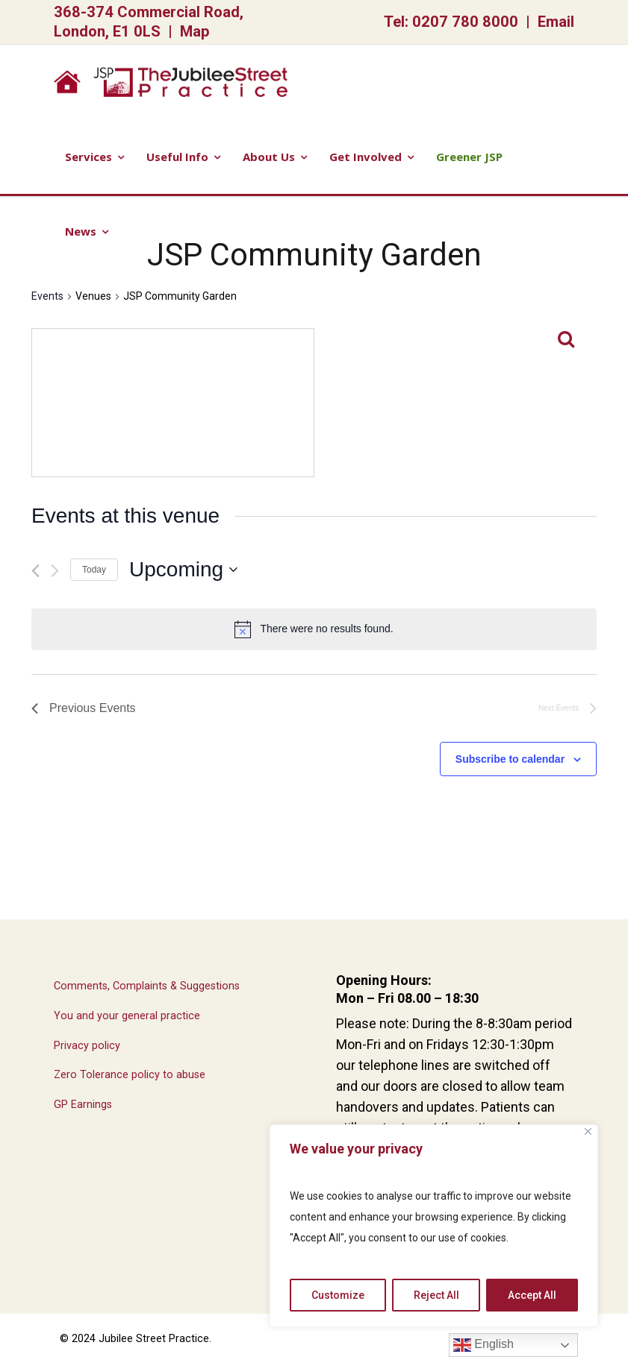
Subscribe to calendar (510, 759)
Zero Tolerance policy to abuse (129, 1074)
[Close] (588, 1131)
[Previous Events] (35, 571)
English (483, 1345)
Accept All (532, 1295)
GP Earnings (83, 1104)
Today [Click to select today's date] (94, 569)
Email (556, 22)
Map (195, 31)
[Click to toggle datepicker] (183, 570)
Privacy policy (87, 1045)
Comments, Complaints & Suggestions (147, 986)
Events (47, 296)
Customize (337, 1295)
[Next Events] (55, 571)
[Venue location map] (173, 403)
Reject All (436, 1295)
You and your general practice (127, 1016)
